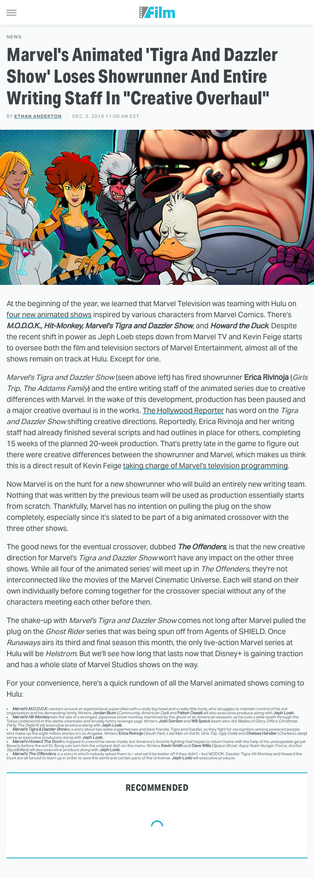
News (14, 37)
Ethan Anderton (38, 116)
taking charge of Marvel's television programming (205, 465)
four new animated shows (49, 314)
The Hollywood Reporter (183, 410)
